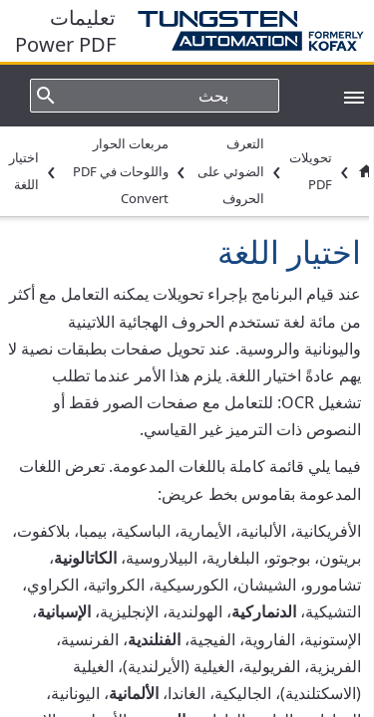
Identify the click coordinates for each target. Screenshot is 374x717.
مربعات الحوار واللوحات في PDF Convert (121, 170)
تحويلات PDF (310, 170)
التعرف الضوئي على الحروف (230, 170)
